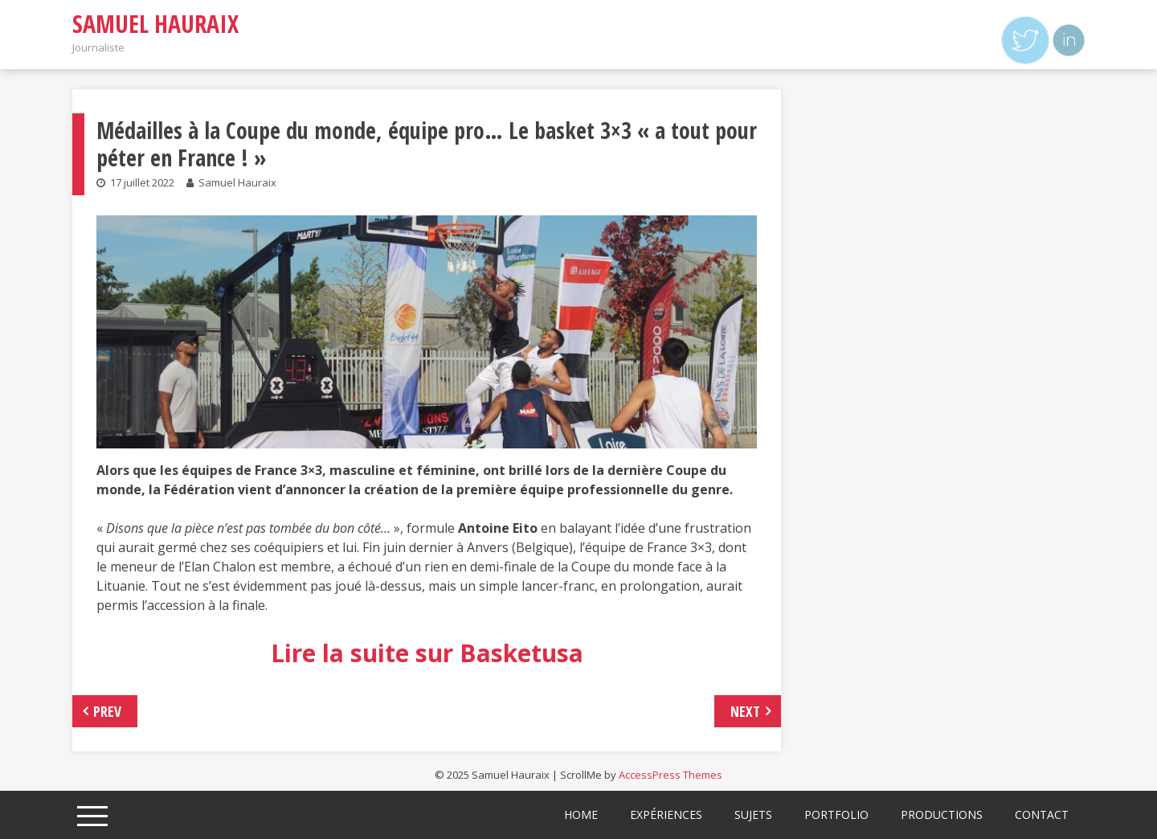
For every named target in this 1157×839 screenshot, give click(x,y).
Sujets (753, 814)
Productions (942, 814)
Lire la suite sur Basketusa (427, 652)
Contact (1042, 814)
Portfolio (836, 814)
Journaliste (98, 47)
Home (581, 814)
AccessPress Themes (670, 774)
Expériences (666, 814)
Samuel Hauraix (155, 23)
